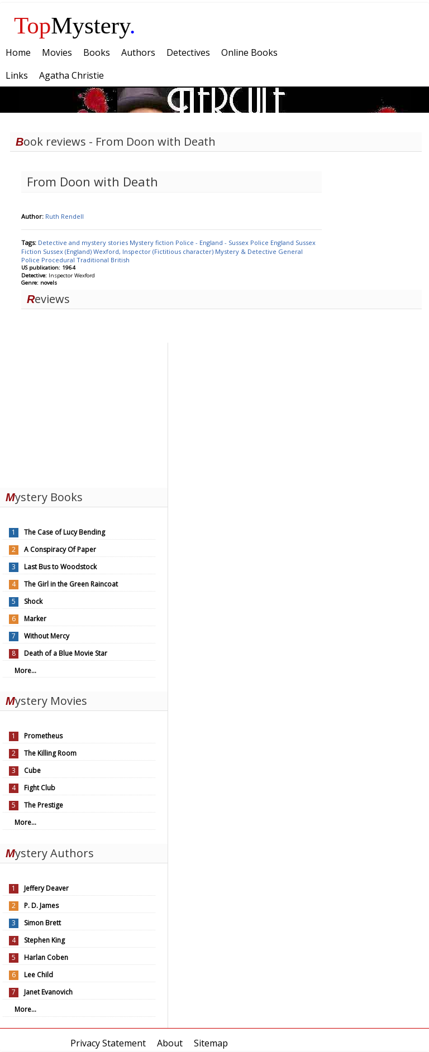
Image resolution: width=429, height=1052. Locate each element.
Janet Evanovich (48, 992)
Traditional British (103, 260)
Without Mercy (46, 636)
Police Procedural (49, 260)
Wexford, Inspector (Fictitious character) (154, 251)
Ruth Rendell (64, 216)
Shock (33, 601)
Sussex (305, 242)
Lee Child (38, 974)
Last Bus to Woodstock (60, 566)
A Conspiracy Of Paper (60, 549)
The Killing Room (50, 753)
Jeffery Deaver (46, 888)
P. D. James (41, 905)
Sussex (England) (68, 251)
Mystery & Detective (246, 251)
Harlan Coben (46, 957)
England (282, 242)
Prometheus (43, 736)
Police (260, 242)
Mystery (75, 25)
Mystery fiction (152, 242)
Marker (35, 618)
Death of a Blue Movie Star (65, 653)
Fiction (32, 251)
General (290, 251)
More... (25, 670)
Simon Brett (42, 923)
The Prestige (43, 805)
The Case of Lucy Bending (64, 532)
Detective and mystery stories (84, 242)
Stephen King (44, 940)
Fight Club (39, 787)
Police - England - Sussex (212, 242)
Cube (32, 770)
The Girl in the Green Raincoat (71, 584)
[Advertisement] (84, 412)
